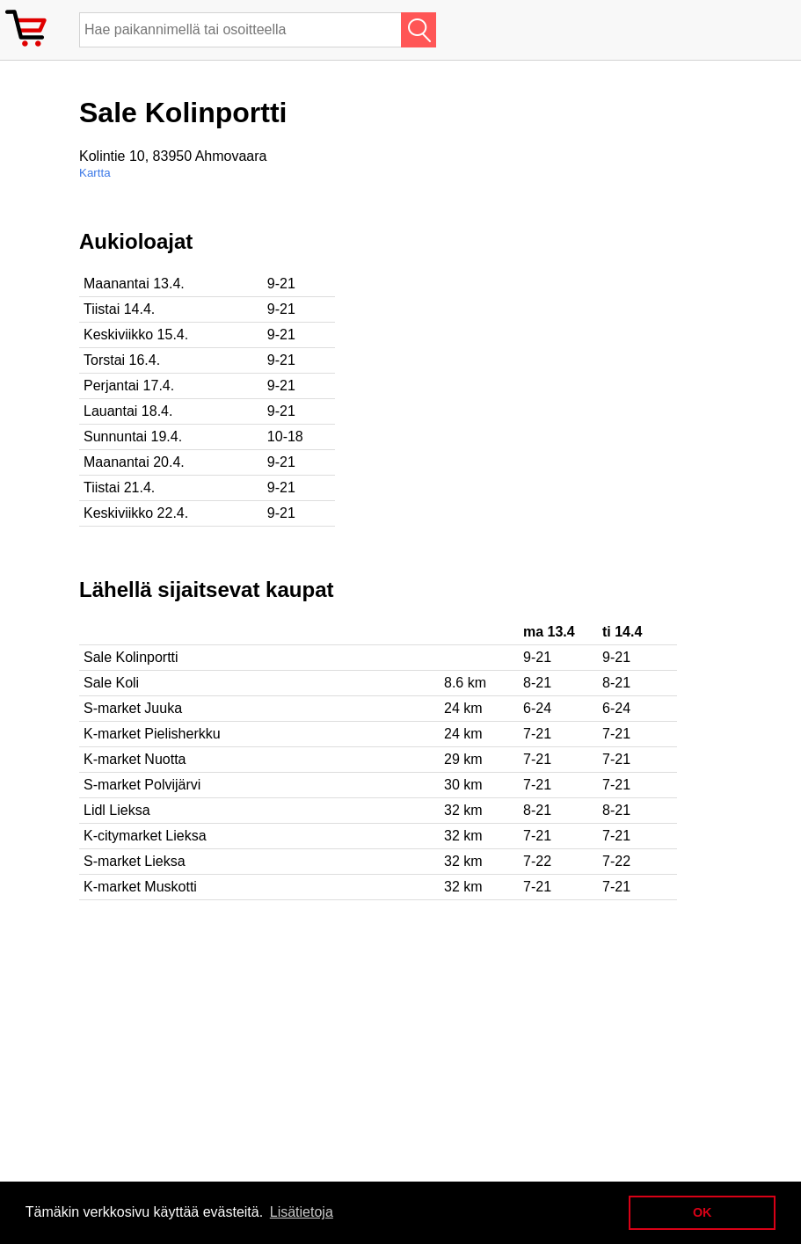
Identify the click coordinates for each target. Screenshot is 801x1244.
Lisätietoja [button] (301, 1211)
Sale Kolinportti (131, 657)
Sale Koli (111, 682)
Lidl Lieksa (117, 810)
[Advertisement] (571, 352)
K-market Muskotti (140, 886)
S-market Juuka (133, 708)
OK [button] (702, 1212)
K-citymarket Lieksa (145, 835)
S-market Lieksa (135, 861)
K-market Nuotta (135, 759)
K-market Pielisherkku (152, 733)
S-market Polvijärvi (142, 784)
